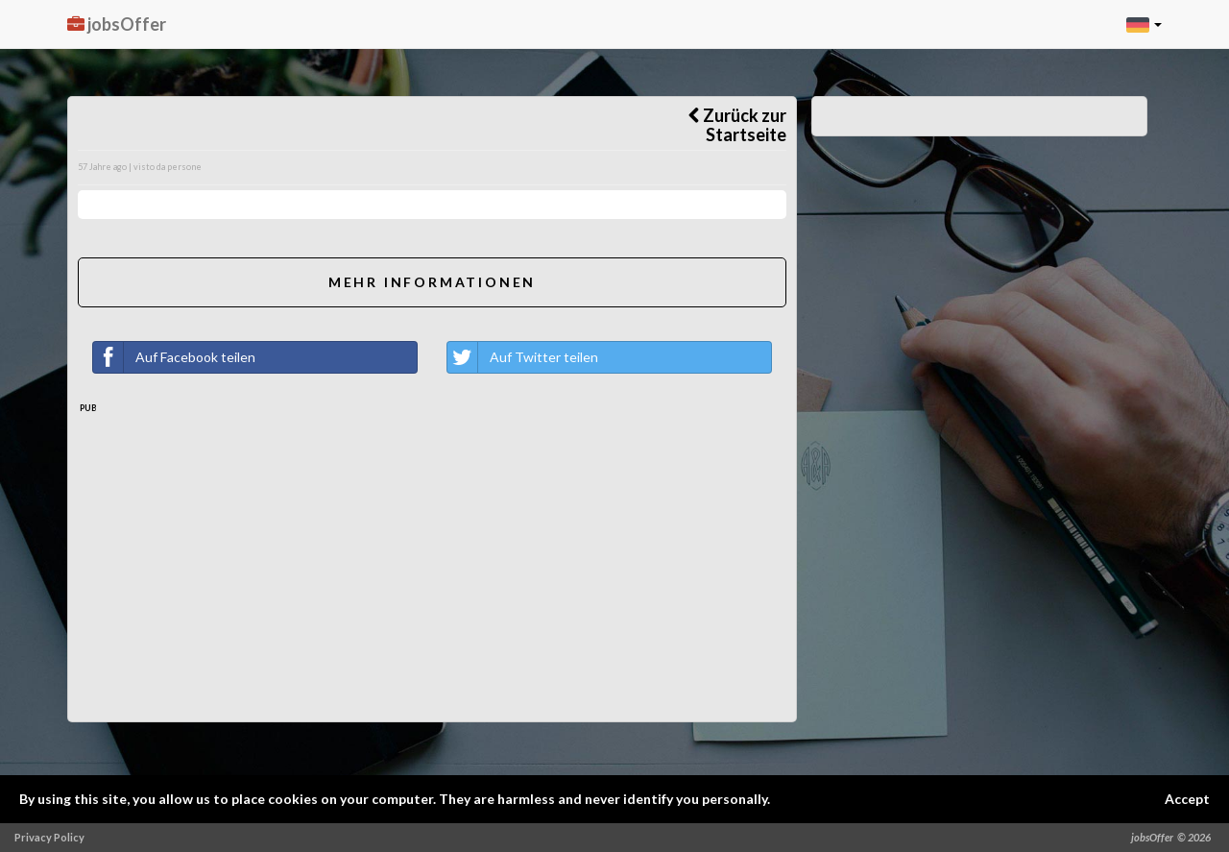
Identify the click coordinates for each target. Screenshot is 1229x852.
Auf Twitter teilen (522, 357)
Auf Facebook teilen (174, 357)
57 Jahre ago (102, 166)
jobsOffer (116, 24)
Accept (1187, 799)
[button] (1144, 24)
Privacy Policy (49, 837)
